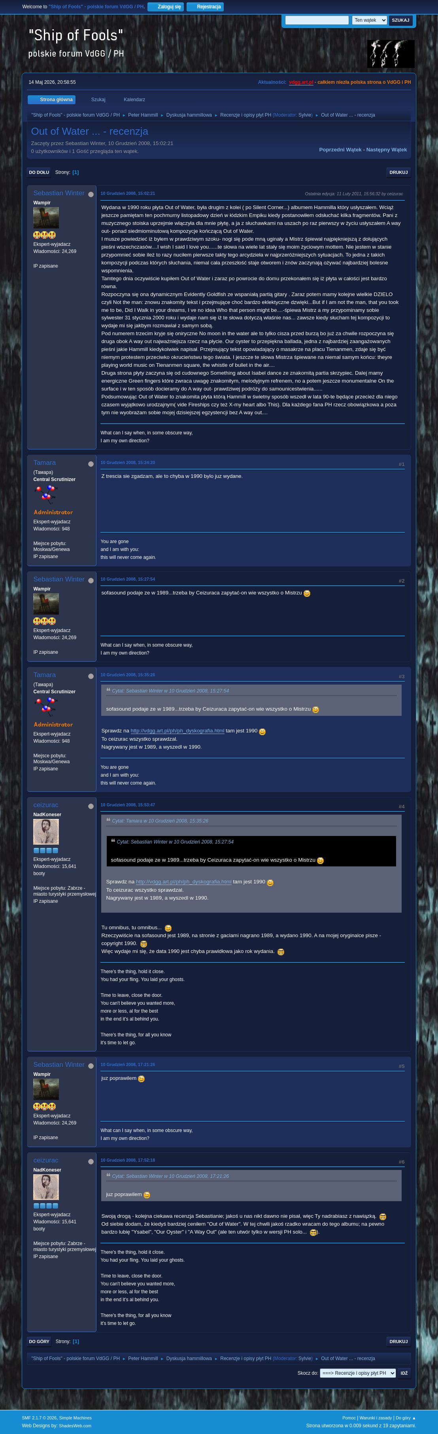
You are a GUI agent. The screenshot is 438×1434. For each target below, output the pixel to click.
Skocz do (307, 1373)
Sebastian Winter (58, 193)
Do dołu (39, 172)
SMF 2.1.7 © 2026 (39, 1417)
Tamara (44, 462)
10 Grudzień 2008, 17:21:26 (127, 1064)
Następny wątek (386, 150)
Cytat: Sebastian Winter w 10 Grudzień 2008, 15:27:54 (170, 691)
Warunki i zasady (376, 1417)
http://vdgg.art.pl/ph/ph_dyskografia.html (178, 731)
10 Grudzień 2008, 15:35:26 (127, 674)
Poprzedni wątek (340, 150)
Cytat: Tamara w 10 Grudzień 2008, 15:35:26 (160, 821)
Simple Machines (75, 1417)
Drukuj (399, 172)
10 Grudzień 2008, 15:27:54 (127, 579)
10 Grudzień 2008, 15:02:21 (127, 193)
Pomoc (349, 1417)
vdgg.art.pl (301, 82)
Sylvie (304, 115)
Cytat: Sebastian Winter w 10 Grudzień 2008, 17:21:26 (170, 1176)
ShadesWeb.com (75, 1425)
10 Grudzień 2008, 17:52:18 (127, 1160)
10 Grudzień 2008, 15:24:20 (127, 462)
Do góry (39, 1341)
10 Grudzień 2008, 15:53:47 (127, 804)
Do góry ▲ (406, 1417)
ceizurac (45, 805)
